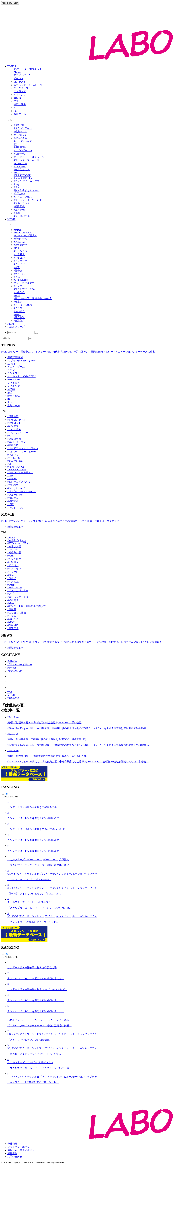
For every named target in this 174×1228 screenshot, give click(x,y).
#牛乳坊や (19, 193)
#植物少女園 (20, 238)
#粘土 (17, 248)
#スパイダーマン (23, 150)
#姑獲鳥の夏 (20, 244)
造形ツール (13, 405)
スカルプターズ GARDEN (21, 376)
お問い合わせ (14, 671)
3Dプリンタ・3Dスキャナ (21, 360)
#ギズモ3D (19, 274)
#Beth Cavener (21, 279)
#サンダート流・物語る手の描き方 (33, 298)
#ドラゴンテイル (23, 128)
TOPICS (11, 66)
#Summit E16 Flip (23, 178)
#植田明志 (19, 206)
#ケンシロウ (20, 251)
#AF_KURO (20, 166)
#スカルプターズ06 (24, 289)
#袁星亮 (18, 301)
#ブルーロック (22, 203)
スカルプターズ (16, 326)
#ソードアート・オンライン (29, 157)
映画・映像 (13, 395)
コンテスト (13, 373)
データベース (14, 379)
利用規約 (12, 667)
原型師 (11, 389)
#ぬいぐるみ (20, 138)
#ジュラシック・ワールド (28, 200)
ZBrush (11, 363)
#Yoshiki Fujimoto (23, 232)
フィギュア (13, 383)
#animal (18, 229)
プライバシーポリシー (19, 664)
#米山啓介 (19, 292)
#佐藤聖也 (19, 153)
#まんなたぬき (22, 169)
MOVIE (11, 219)
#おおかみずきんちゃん (26, 190)
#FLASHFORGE (22, 175)
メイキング (13, 386)
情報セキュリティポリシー (22, 1212)
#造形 (17, 267)
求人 (9, 402)
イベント (12, 370)
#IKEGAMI (19, 242)
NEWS (10, 323)
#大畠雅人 (19, 254)
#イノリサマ (20, 261)
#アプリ (18, 286)
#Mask (17, 295)
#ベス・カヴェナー (24, 282)
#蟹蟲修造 (19, 317)
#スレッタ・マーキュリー (28, 160)
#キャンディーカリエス (26, 181)
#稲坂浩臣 (19, 125)
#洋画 (17, 213)
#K (15, 144)
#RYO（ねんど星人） (25, 235)
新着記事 (15, 357)
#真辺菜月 (19, 320)
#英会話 (18, 270)
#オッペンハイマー (24, 141)
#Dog (16, 184)
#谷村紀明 (19, 209)
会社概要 (12, 661)
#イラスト (19, 308)
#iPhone (18, 277)
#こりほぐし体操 (23, 305)
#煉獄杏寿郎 (20, 147)
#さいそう (19, 311)
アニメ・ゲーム (16, 366)
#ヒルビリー (20, 163)
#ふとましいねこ (23, 196)
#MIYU (17, 314)
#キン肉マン (20, 134)
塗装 (9, 392)
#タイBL (18, 187)
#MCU (17, 172)
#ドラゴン (19, 257)
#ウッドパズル (22, 216)
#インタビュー (22, 264)
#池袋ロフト (20, 131)
